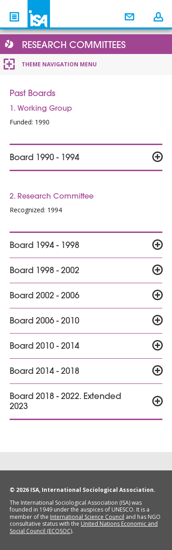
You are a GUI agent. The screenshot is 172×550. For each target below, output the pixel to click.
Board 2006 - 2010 (44, 322)
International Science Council (87, 517)
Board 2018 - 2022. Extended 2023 (65, 402)
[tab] (86, 157)
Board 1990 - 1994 (44, 158)
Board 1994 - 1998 (44, 246)
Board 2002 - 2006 (44, 296)
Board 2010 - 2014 (44, 347)
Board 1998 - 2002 (44, 271)
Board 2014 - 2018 (44, 372)
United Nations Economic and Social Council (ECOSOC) (84, 527)
